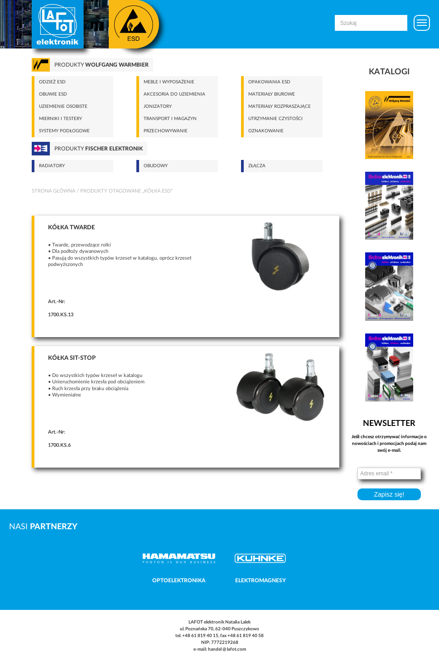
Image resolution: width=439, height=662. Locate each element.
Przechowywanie (166, 131)
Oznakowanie (266, 131)
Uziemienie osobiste (63, 106)
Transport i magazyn (170, 118)
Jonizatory (158, 106)
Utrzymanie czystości (275, 118)
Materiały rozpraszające (279, 106)
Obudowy (156, 166)
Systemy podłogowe (64, 131)
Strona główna (53, 190)
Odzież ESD (52, 82)
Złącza (256, 166)
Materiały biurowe (271, 94)
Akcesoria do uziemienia (174, 94)
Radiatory (52, 166)
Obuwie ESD (53, 94)
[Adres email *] (389, 473)
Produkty (101, 65)
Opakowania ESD (269, 82)
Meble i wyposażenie (169, 82)
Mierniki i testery (60, 118)
